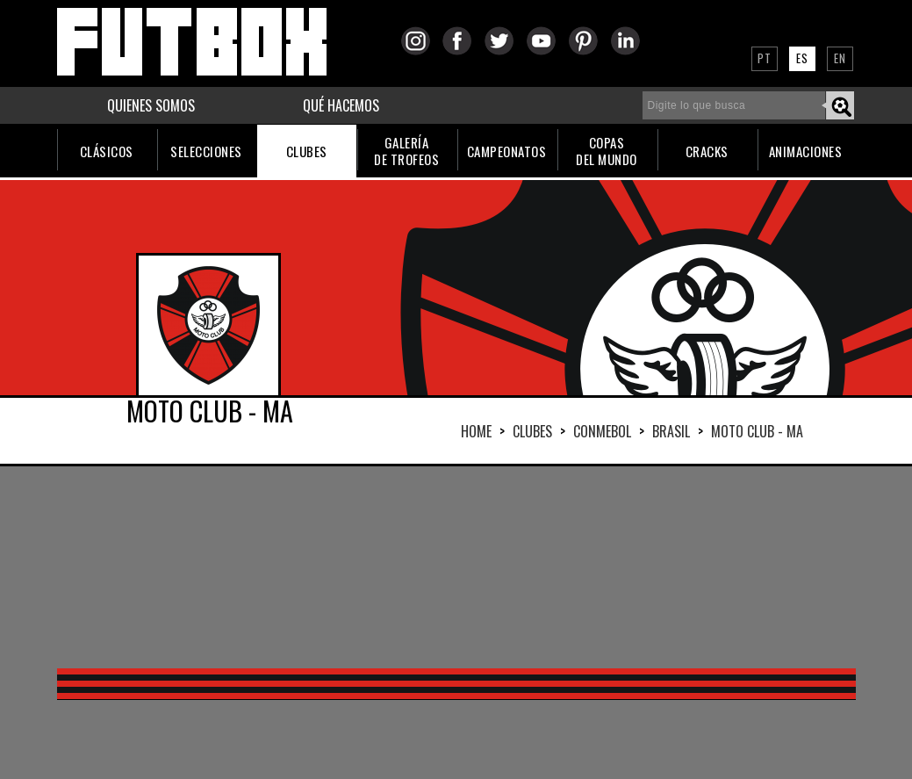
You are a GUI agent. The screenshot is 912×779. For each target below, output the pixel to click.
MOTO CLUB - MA (757, 431)
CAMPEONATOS (507, 151)
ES (802, 58)
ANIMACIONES (806, 151)
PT (765, 58)
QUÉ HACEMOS (341, 105)
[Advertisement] (456, 567)
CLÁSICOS (106, 151)
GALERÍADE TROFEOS (406, 151)
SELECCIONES (206, 151)
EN (840, 58)
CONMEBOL (602, 431)
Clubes (532, 431)
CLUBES (306, 151)
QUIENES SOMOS (151, 105)
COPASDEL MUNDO (606, 151)
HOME (476, 431)
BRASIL (671, 431)
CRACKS (707, 151)
